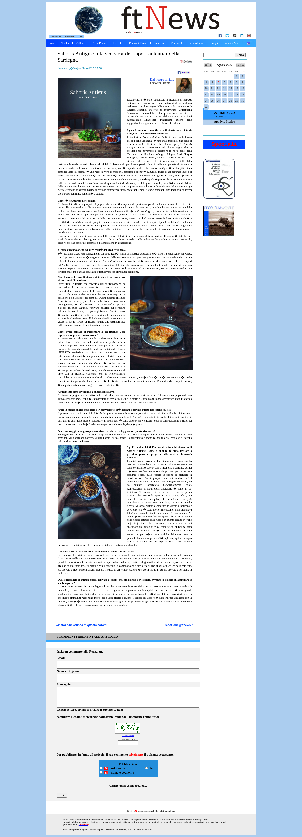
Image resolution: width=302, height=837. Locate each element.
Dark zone (159, 43)
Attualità (64, 43)
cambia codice (128, 735)
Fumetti (117, 43)
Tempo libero (196, 43)
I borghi (214, 43)
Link (81, 36)
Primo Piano (98, 43)
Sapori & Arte (231, 43)
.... (248, 43)
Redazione (55, 36)
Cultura (80, 43)
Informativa (69, 36)
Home (51, 43)
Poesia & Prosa (138, 43)
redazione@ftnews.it (179, 625)
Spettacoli (176, 43)
